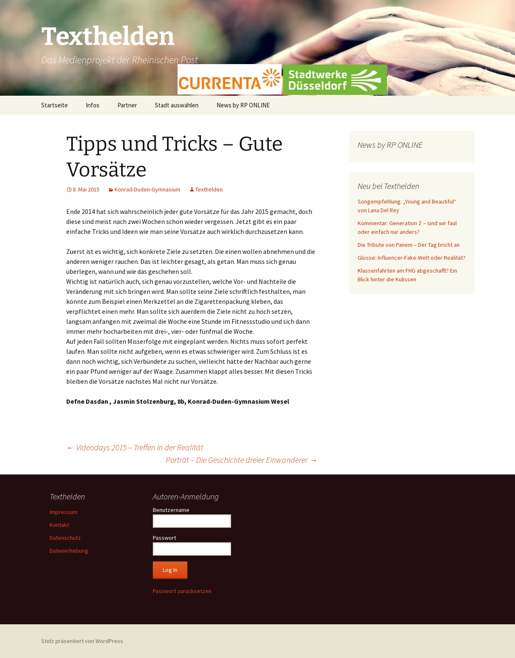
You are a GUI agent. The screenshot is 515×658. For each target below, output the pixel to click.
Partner (127, 105)
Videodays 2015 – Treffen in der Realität (134, 447)
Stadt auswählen (177, 105)
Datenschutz (65, 537)
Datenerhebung (69, 550)
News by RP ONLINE (243, 105)
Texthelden (209, 189)
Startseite (54, 105)
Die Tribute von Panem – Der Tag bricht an (409, 244)
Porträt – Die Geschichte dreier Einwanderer (242, 459)
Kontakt (59, 525)
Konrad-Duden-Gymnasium (147, 189)
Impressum (63, 512)
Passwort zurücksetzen (182, 591)
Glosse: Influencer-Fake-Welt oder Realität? (411, 257)
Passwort (164, 537)
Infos (93, 105)
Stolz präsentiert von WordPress (82, 641)
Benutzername (171, 510)
